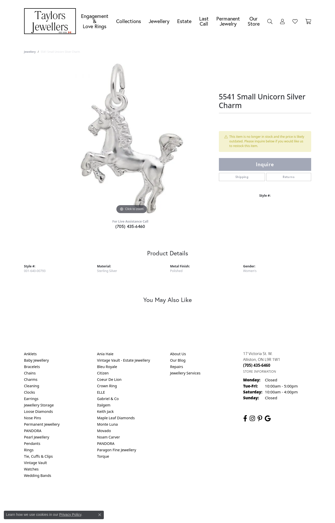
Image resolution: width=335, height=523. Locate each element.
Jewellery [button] (159, 21)
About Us (178, 353)
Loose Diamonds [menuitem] (38, 411)
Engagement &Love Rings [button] (94, 21)
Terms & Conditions (173, 496)
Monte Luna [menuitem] (107, 424)
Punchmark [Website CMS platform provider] (176, 513)
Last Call (204, 21)
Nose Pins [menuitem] (32, 417)
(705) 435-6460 (130, 226)
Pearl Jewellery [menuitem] (36, 437)
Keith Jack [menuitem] (105, 411)
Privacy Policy (142, 496)
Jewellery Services (185, 373)
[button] (269, 21)
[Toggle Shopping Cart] (308, 21)
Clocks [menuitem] (29, 392)
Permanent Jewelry (228, 21)
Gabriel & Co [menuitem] (108, 398)
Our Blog (178, 360)
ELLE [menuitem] (101, 392)
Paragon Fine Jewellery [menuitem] (116, 449)
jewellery (30, 52)
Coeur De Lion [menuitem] (109, 379)
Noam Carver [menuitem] (108, 437)
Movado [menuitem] (104, 430)
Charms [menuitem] (30, 379)
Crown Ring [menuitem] (107, 385)
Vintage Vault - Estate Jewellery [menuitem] (123, 360)
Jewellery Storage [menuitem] (39, 405)
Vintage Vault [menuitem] (35, 462)
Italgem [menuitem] (103, 405)
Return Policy (116, 496)
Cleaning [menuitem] (31, 385)
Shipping (241, 177)
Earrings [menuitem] (31, 398)
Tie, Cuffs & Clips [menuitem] (38, 456)
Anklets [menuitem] (30, 353)
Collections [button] (128, 21)
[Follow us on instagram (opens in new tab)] (252, 418)
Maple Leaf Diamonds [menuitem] (116, 417)
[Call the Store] (256, 365)
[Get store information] (259, 371)
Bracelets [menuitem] (32, 366)
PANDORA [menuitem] (33, 430)
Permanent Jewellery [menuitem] (42, 424)
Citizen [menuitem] (103, 373)
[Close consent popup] (99, 514)
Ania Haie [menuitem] (105, 353)
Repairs (176, 366)
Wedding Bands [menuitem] (37, 475)
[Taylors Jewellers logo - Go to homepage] (51, 21)
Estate (184, 21)
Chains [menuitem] (30, 373)
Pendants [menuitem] (32, 443)
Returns (289, 177)
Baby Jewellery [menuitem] (36, 360)
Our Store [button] (254, 21)
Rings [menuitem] (29, 449)
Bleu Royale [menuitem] (107, 366)
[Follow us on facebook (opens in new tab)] (245, 418)
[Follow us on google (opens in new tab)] (268, 418)
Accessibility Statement (211, 496)
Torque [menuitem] (103, 456)
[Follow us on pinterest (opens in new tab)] (260, 418)
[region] (132, 138)
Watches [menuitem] (31, 469)
